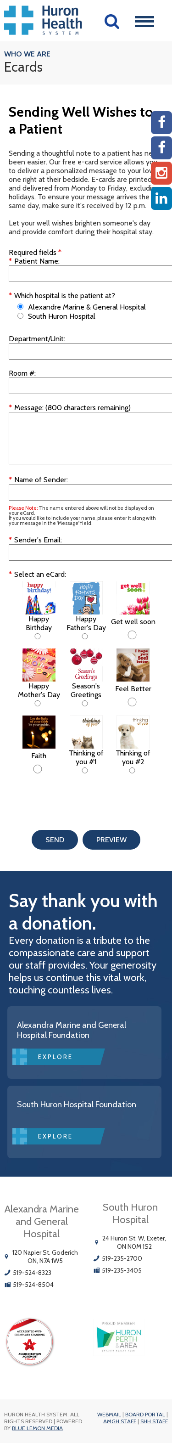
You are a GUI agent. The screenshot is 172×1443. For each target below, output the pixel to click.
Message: (29, 407)
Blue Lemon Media (37, 1428)
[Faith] (37, 769)
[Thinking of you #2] (132, 770)
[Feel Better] (132, 702)
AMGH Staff (119, 1421)
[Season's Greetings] (85, 703)
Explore (55, 1056)
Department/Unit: (37, 338)
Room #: (22, 373)
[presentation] (78, 796)
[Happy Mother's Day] (37, 703)
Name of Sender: (41, 479)
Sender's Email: (38, 539)
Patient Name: (37, 261)
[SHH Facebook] (161, 147)
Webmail (109, 1414)
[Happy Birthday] (37, 636)
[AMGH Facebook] (161, 122)
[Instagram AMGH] (161, 173)
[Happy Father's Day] (85, 636)
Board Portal (145, 1414)
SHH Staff (154, 1421)
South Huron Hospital (61, 316)
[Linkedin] (161, 198)
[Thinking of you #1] (85, 770)
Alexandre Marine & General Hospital (87, 307)
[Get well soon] (132, 635)
